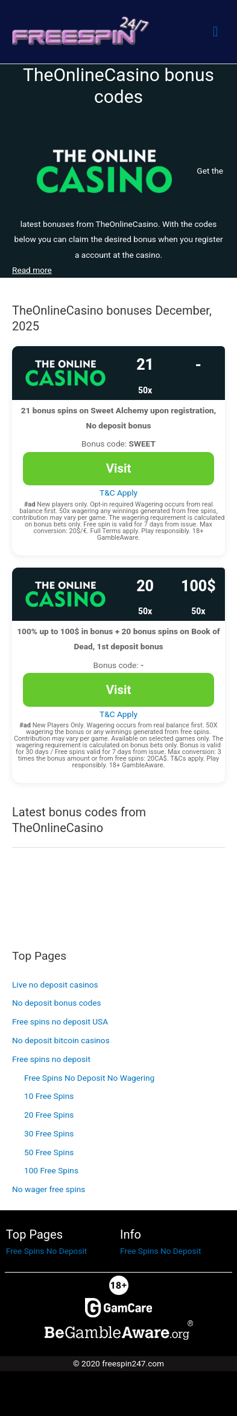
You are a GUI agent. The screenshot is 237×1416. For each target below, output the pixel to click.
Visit (118, 468)
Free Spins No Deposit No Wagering (89, 1078)
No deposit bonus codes (56, 1003)
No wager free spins (48, 1189)
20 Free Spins (49, 1114)
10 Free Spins (49, 1096)
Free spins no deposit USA (60, 1021)
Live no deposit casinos (55, 984)
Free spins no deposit (51, 1059)
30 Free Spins (49, 1133)
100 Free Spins (51, 1170)
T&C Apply (118, 492)
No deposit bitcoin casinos (61, 1040)
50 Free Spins (49, 1152)
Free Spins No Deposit (46, 1251)
